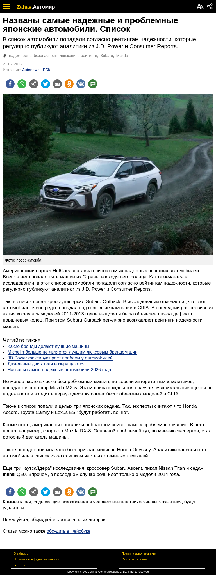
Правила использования (139, 553)
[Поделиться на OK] (69, 83)
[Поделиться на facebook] (10, 83)
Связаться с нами (134, 559)
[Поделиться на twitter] (45, 83)
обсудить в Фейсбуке (68, 531)
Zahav (24, 7)
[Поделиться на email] (57, 83)
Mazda (122, 55)
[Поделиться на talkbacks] (92, 83)
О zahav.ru (20, 553)
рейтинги (89, 55)
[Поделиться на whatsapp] (21, 83)
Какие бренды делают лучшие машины (48, 346)
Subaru (106, 55)
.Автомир (43, 7)
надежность (20, 55)
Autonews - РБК (36, 70)
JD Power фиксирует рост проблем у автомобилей (60, 358)
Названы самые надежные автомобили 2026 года (59, 369)
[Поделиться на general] (33, 83)
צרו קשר (19, 565)
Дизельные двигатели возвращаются (46, 363)
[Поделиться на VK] (80, 83)
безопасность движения (56, 55)
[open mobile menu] (6, 6)
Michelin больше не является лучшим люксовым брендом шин (72, 352)
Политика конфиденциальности (36, 559)
